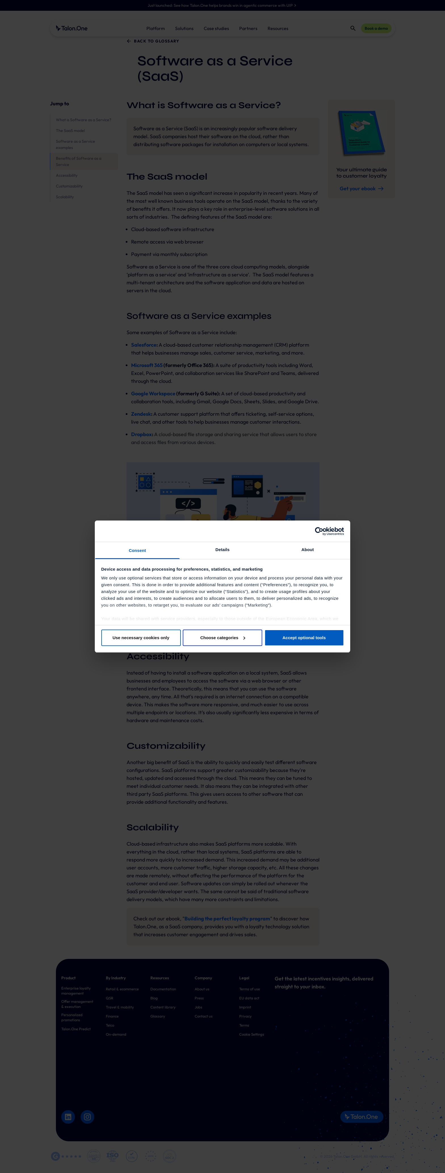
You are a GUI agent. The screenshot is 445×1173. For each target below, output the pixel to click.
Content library (163, 1007)
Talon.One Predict (76, 1029)
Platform (155, 28)
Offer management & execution (77, 1004)
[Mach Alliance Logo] (94, 1156)
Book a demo (376, 28)
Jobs (198, 1007)
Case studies (216, 28)
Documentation (163, 989)
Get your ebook (362, 188)
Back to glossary (156, 41)
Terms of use (249, 989)
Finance (112, 1016)
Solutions (184, 28)
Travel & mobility (120, 1007)
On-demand (116, 1034)
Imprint (245, 1007)
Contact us (204, 1016)
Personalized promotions (72, 1017)
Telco (110, 1025)
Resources (278, 28)
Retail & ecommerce (122, 989)
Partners (248, 28)
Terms (244, 1025)
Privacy (245, 1016)
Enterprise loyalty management (76, 990)
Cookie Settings (251, 1034)
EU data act (249, 998)
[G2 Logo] (66, 1156)
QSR (109, 998)
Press (199, 998)
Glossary (157, 1016)
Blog (154, 998)
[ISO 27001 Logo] (112, 1156)
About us (202, 989)
